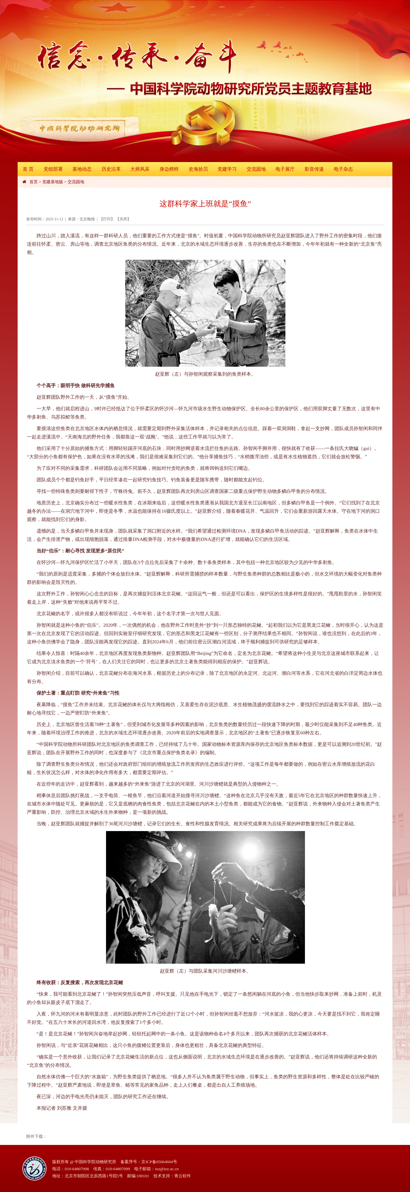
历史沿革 (111, 169)
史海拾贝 (198, 169)
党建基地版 (52, 181)
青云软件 (182, 1175)
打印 (107, 219)
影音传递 (314, 169)
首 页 (28, 169)
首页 (33, 181)
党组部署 (53, 169)
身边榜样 (169, 169)
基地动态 (82, 169)
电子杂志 (343, 169)
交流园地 (256, 169)
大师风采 (140, 169)
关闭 (123, 219)
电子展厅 (285, 169)
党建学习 (227, 169)
